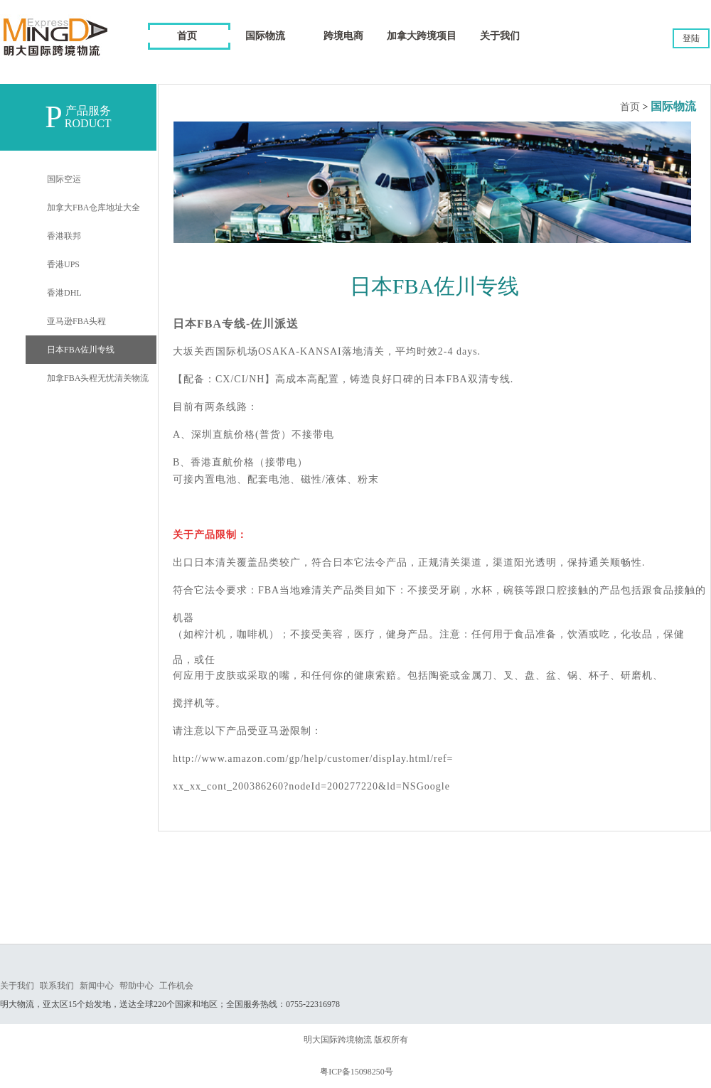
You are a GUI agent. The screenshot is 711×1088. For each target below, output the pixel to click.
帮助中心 (136, 986)
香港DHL (64, 293)
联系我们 (57, 986)
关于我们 (17, 986)
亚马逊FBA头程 (76, 321)
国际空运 (64, 179)
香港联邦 (64, 236)
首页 (187, 36)
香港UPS (63, 264)
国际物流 (673, 106)
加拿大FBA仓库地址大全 (93, 207)
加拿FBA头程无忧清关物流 (98, 378)
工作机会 (176, 986)
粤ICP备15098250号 (356, 1072)
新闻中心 (97, 986)
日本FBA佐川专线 (80, 350)
